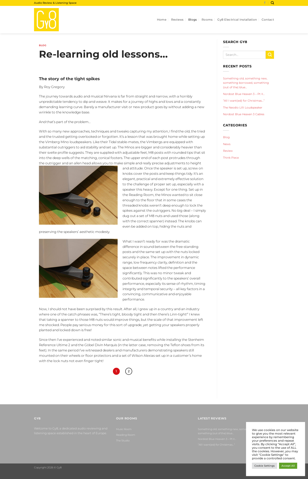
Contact (268, 19)
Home (161, 19)
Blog (42, 45)
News (227, 144)
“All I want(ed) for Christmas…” (244, 100)
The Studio (123, 440)
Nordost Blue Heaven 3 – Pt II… (244, 94)
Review (228, 151)
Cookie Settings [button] (264, 465)
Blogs (192, 19)
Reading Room (125, 434)
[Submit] (270, 55)
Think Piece (231, 157)
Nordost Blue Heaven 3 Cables (243, 114)
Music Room (124, 429)
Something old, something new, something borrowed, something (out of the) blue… (246, 83)
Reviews (177, 19)
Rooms (207, 19)
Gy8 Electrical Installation (237, 19)
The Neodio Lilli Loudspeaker (242, 107)
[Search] (272, 3)
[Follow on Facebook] (265, 3)
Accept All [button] (288, 465)
